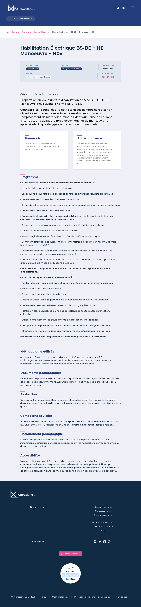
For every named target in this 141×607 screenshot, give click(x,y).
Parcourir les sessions (20, 18)
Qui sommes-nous (102, 507)
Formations (26, 32)
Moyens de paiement (103, 526)
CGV (44, 597)
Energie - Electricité (42, 32)
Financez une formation (103, 522)
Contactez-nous (102, 511)
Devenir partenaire (103, 515)
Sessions (15, 32)
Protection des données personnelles (92, 597)
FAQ (103, 530)
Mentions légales (60, 597)
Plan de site (121, 597)
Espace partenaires (70, 554)
